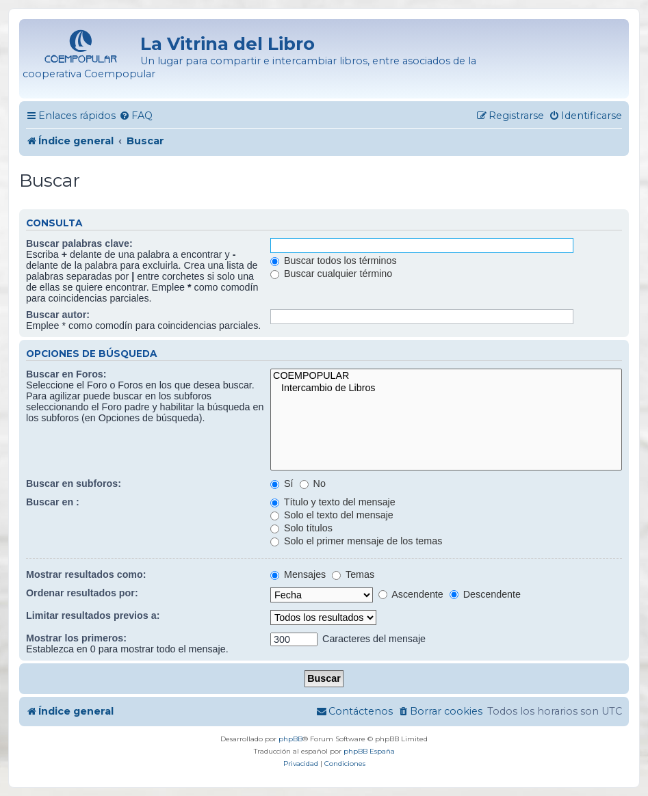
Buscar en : (52, 501)
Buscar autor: (58, 314)
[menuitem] (136, 116)
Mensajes (298, 574)
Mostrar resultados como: (86, 574)
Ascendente (410, 594)
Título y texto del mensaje (333, 501)
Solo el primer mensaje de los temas (356, 540)
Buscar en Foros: (66, 374)
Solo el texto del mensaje (331, 514)
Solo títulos (301, 527)
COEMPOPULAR (446, 376)
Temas (353, 574)
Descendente (485, 594)
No (313, 483)
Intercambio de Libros (446, 388)
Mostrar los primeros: (76, 638)
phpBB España (369, 751)
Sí (281, 483)
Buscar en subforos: (73, 483)
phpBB (290, 738)
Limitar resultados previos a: (92, 615)
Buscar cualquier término (331, 273)
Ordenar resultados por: (82, 592)
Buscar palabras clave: (79, 243)
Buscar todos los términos (333, 260)
